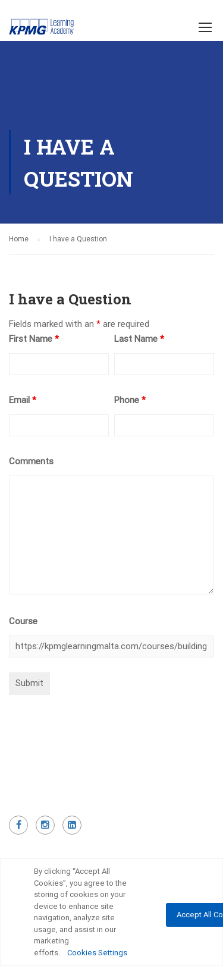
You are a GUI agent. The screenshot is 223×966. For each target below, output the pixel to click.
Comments (31, 461)
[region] (111, 912)
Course (23, 621)
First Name (34, 338)
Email (22, 400)
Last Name (139, 338)
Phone (130, 400)
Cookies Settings (97, 952)
